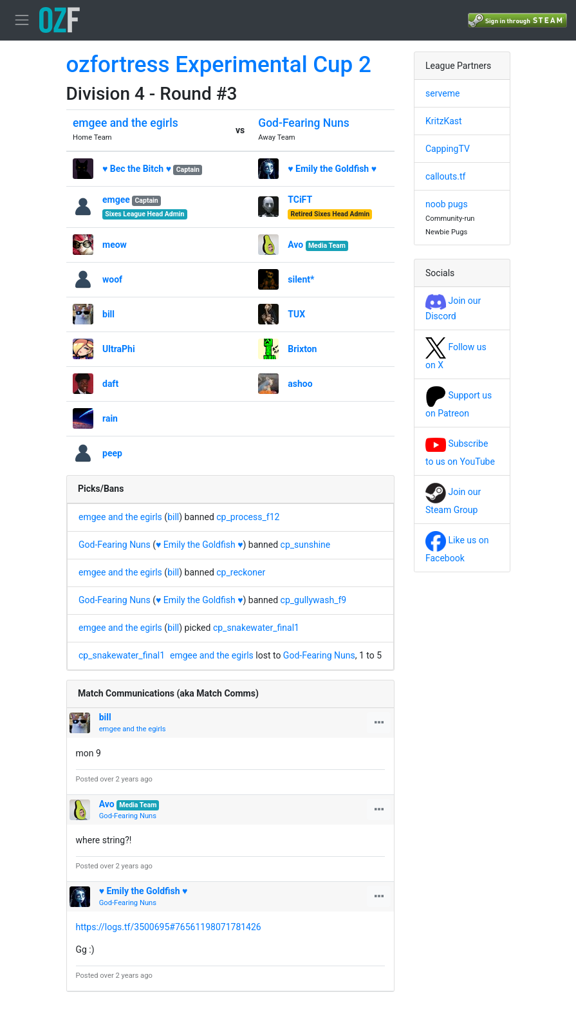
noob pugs (446, 204)
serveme (442, 93)
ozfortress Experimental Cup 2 (218, 64)
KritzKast (443, 121)
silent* (301, 279)
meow (114, 244)
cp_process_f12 (247, 517)
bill (108, 314)
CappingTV (447, 149)
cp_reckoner (240, 572)
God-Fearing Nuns (303, 123)
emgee (116, 199)
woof (112, 279)
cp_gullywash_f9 (314, 600)
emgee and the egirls (125, 123)
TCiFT (299, 199)
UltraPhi (118, 349)
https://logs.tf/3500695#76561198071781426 (168, 927)
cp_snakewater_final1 (256, 627)
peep (112, 453)
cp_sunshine (306, 544)
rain (110, 418)
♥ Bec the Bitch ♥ (136, 169)
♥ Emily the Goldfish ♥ (332, 169)
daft (110, 384)
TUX (296, 314)
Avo (295, 244)
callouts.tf (445, 176)
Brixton (302, 349)
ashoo (300, 384)
